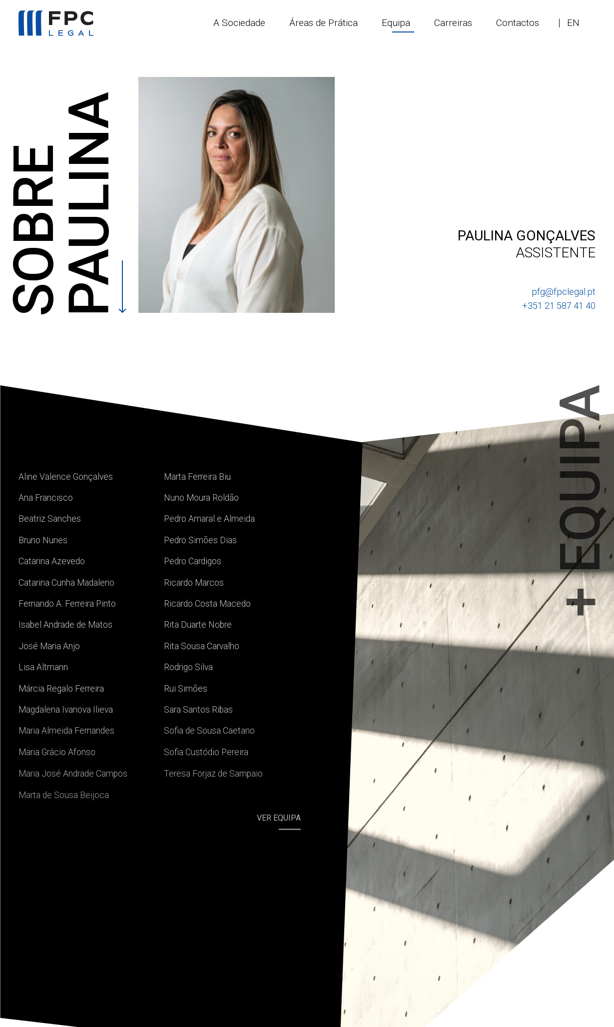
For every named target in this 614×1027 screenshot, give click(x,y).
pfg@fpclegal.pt (564, 291)
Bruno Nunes (42, 540)
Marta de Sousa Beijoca (63, 795)
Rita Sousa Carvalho (201, 646)
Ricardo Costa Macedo (207, 604)
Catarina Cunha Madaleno (66, 583)
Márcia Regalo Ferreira (61, 689)
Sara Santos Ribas (198, 710)
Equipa (396, 22)
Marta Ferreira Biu (197, 477)
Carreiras (453, 22)
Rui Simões (185, 689)
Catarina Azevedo (51, 561)
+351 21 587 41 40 (559, 305)
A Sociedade (239, 22)
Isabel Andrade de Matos (65, 625)
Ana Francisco (45, 498)
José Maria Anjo (49, 646)
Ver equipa (279, 818)
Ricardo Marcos (194, 583)
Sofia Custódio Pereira (206, 752)
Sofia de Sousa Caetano (209, 731)
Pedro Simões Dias (200, 540)
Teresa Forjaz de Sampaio (213, 774)
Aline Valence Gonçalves (65, 477)
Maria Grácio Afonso (56, 752)
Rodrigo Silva (188, 667)
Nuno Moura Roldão (201, 498)
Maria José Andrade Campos (72, 774)
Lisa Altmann (43, 667)
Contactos (517, 22)
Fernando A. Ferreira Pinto (67, 604)
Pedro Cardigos (192, 561)
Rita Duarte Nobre (198, 625)
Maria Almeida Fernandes (66, 731)
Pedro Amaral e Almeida (209, 519)
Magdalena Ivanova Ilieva (65, 710)
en (573, 22)
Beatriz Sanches (49, 519)
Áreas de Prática (323, 22)
